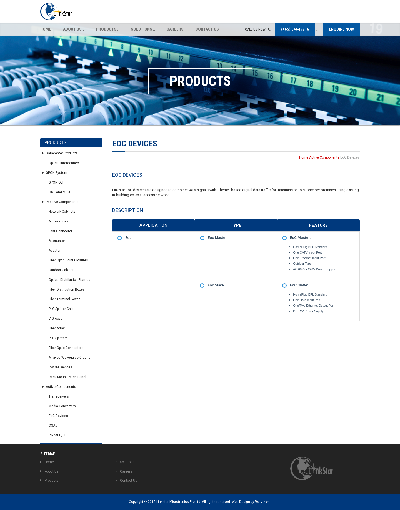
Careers (175, 29)
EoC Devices (58, 416)
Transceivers (59, 396)
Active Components (59, 387)
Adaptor (55, 250)
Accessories (58, 221)
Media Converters (62, 406)
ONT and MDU (59, 192)
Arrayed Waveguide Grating (70, 357)
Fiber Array (57, 328)
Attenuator (57, 241)
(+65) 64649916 (295, 29)
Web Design (241, 502)
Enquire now (341, 29)
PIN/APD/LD (58, 435)
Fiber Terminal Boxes (65, 299)
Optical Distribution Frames (69, 280)
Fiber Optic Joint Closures (68, 260)
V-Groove (55, 319)
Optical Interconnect (64, 163)
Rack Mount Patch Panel (67, 377)
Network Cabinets (62, 212)
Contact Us (207, 29)
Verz (263, 502)
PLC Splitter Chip (61, 309)
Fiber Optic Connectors (66, 348)
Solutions (143, 29)
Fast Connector (60, 231)
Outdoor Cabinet (61, 270)
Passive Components (60, 202)
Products (107, 29)
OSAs (53, 426)
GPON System (54, 173)
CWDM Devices (60, 367)
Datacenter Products (60, 153)
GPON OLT (56, 182)
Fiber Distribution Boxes (67, 289)
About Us (73, 29)
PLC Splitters (58, 338)
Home (45, 29)
